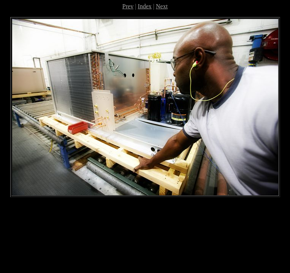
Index (144, 6)
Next (162, 6)
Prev (127, 6)
